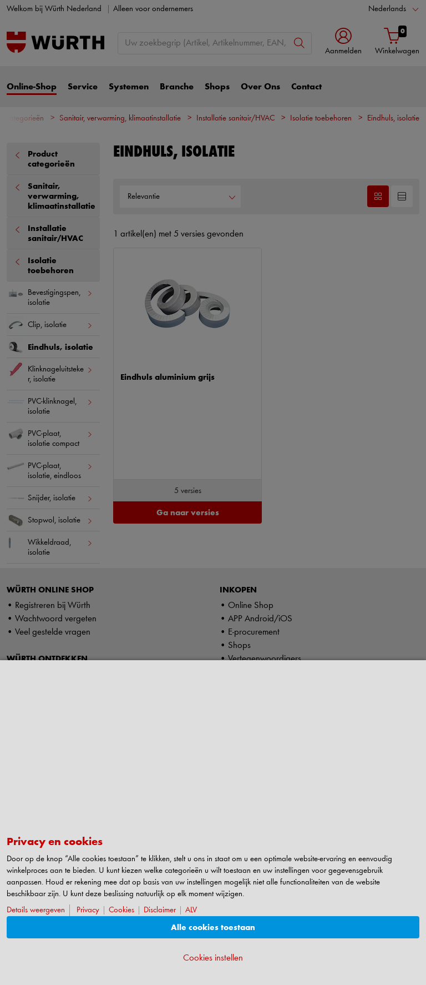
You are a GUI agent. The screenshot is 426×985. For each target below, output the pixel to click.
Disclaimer (160, 910)
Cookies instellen (213, 958)
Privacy (88, 910)
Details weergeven (36, 910)
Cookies (121, 910)
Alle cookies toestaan (213, 927)
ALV (191, 910)
